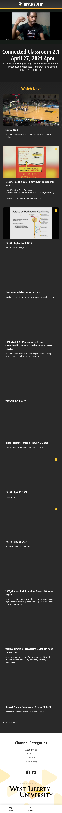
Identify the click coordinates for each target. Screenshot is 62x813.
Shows (10, 809)
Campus (31, 757)
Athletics (31, 753)
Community (31, 761)
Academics (31, 749)
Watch (31, 809)
